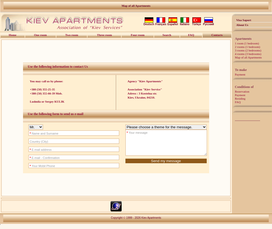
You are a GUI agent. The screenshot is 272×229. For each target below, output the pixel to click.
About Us (242, 25)
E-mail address (36, 149)
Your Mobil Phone (37, 166)
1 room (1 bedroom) (247, 43)
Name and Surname (39, 133)
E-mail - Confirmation (40, 157)
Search (167, 35)
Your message (132, 132)
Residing (240, 98)
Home (12, 35)
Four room (138, 35)
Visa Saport (243, 20)
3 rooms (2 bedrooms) (248, 50)
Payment (240, 74)
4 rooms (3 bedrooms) (248, 53)
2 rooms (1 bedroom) (247, 46)
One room (40, 35)
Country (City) (34, 141)
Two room (71, 35)
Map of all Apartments (136, 5)
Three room (104, 35)
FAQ (238, 102)
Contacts (217, 35)
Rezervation (242, 91)
